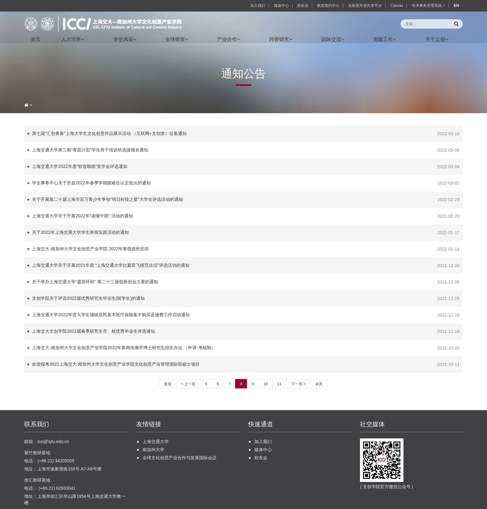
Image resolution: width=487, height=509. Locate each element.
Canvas (396, 5)
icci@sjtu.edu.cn (53, 418)
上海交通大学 (156, 418)
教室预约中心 (328, 5)
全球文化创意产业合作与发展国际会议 (179, 434)
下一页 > (298, 361)
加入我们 (257, 5)
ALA (179, 503)
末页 (319, 361)
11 (279, 361)
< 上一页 (188, 361)
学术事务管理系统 (428, 5)
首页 (167, 361)
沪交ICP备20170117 (136, 503)
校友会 (302, 5)
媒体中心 (281, 5)
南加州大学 (153, 426)
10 (266, 361)
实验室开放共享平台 (365, 5)
